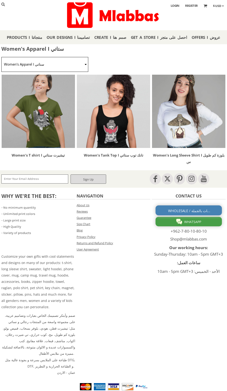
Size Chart (83, 224)
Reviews (82, 211)
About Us (83, 205)
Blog (80, 230)
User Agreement (88, 249)
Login (175, 5)
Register (191, 5)
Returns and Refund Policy (95, 243)
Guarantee (84, 218)
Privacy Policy (86, 237)
